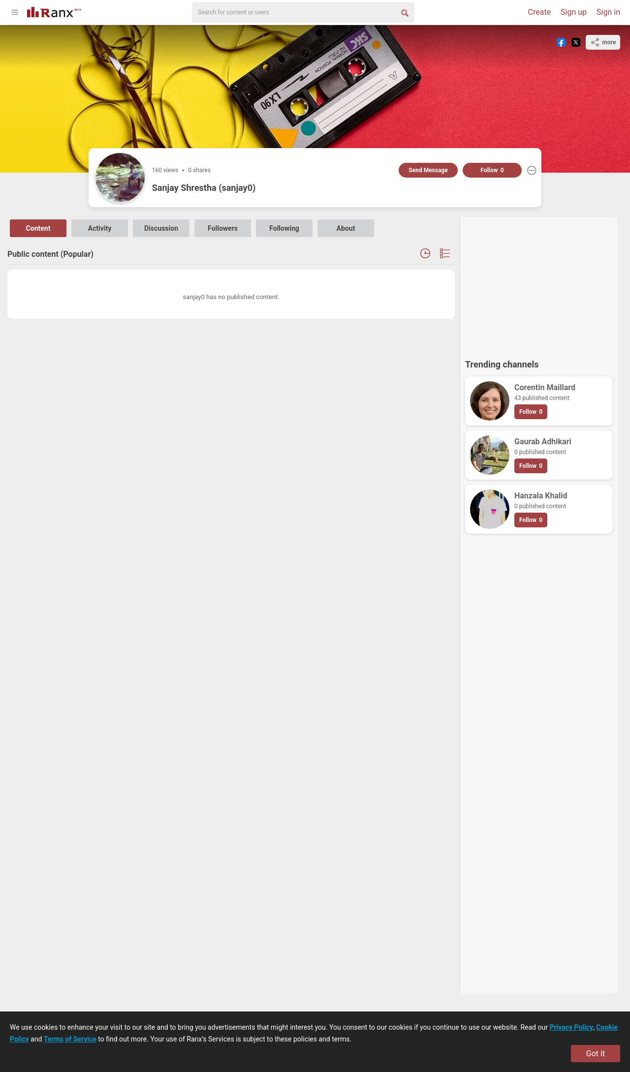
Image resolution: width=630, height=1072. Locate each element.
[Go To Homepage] (54, 11)
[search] (303, 12)
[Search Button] (404, 12)
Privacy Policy (571, 1027)
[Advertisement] (539, 283)
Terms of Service (70, 1039)
